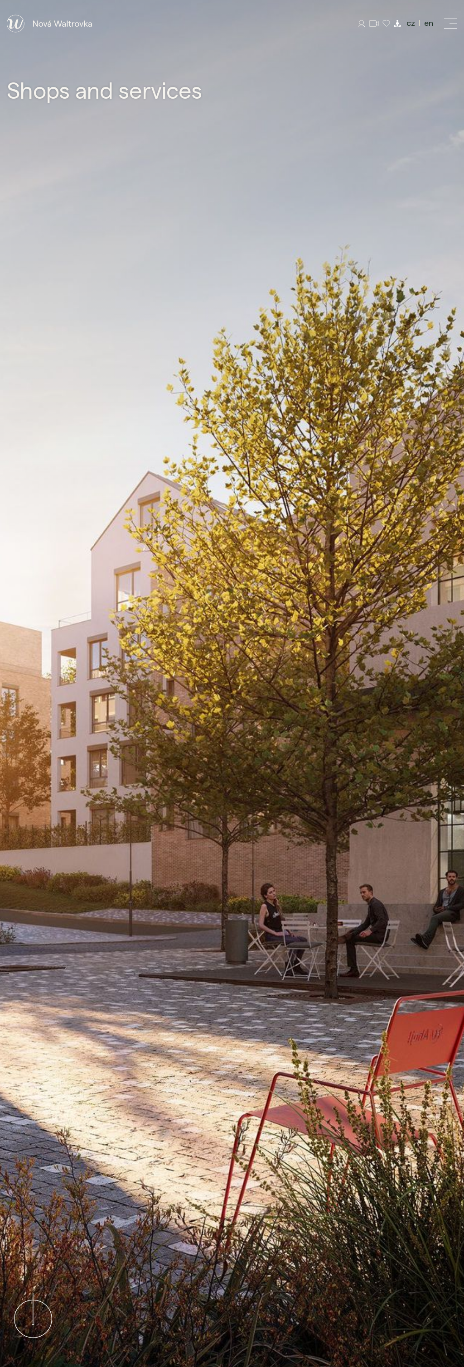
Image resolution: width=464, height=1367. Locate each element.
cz (410, 23)
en (428, 23)
